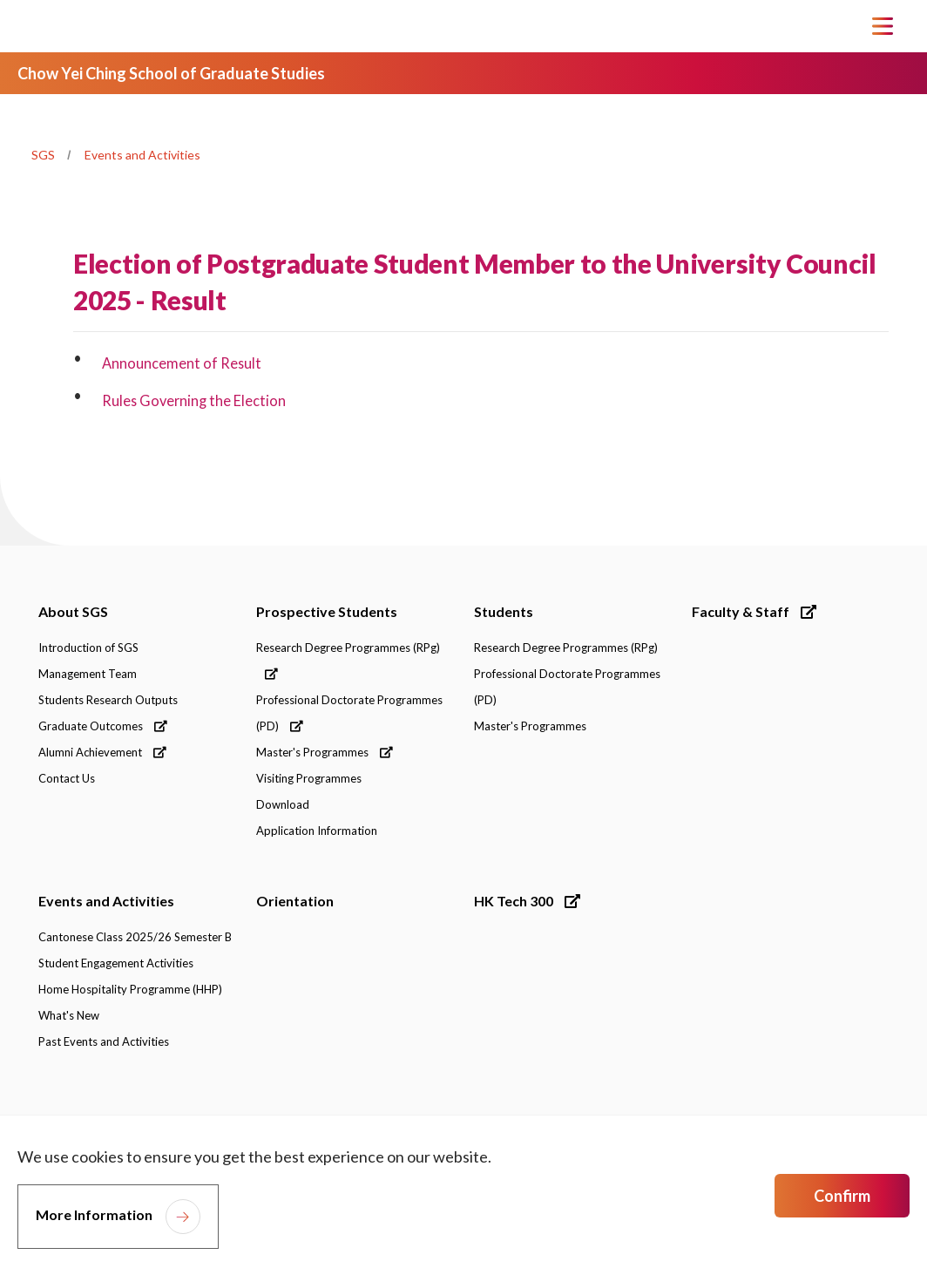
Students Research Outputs (108, 700)
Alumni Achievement (102, 752)
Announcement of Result (182, 363)
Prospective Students (326, 611)
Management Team (87, 674)
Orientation (295, 900)
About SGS (73, 611)
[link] (807, 1108)
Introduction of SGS (88, 647)
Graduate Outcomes (102, 726)
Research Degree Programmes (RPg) (348, 660)
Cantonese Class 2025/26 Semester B (135, 937)
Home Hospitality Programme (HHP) (130, 989)
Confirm (842, 1195)
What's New (68, 1015)
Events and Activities (142, 154)
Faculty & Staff (754, 611)
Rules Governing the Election (195, 400)
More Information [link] (94, 1214)
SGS (43, 154)
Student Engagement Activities (115, 963)
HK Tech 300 (527, 900)
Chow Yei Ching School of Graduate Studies (171, 73)
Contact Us (66, 778)
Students (503, 611)
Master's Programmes (324, 752)
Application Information (316, 831)
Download (282, 804)
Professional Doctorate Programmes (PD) (349, 713)
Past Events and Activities (103, 1041)
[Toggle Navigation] (882, 26)
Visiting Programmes (309, 778)
